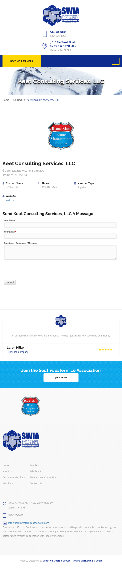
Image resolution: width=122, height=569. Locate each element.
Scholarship (36, 471)
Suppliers (35, 465)
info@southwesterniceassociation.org (28, 522)
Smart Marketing (82, 560)
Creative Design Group (56, 560)
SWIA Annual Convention (43, 477)
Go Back (17, 99)
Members (7, 483)
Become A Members (13, 477)
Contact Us (36, 483)
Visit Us (10, 200)
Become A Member (21, 61)
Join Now (61, 377)
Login (99, 560)
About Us (7, 471)
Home (5, 99)
